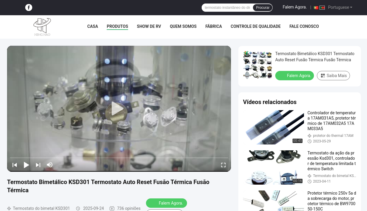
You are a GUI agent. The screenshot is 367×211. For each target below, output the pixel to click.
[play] (119, 108)
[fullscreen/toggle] (223, 164)
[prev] (15, 164)
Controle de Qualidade (256, 26)
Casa (92, 26)
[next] (38, 164)
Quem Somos (183, 26)
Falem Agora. (295, 7)
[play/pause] (26, 164)
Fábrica (213, 26)
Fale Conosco (304, 26)
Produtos (117, 26)
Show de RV (149, 26)
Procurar (262, 8)
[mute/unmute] (50, 164)
